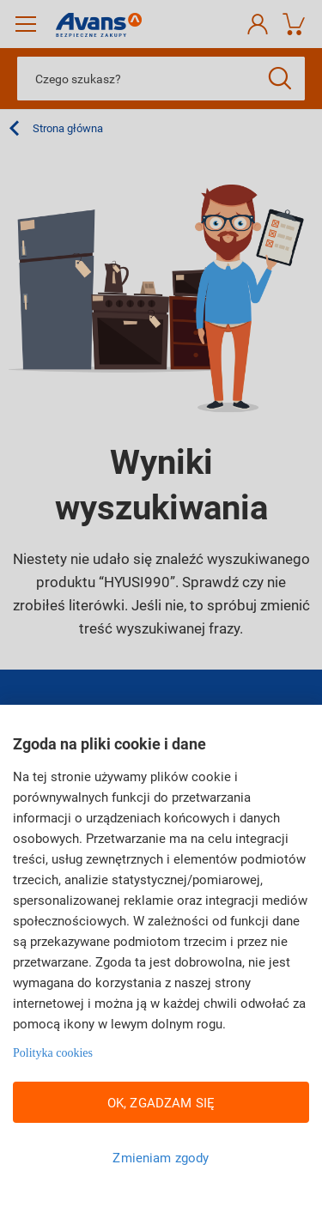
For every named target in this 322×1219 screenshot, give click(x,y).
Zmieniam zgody (160, 1157)
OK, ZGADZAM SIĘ (161, 1102)
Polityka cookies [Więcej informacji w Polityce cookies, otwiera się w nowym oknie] (53, 1052)
